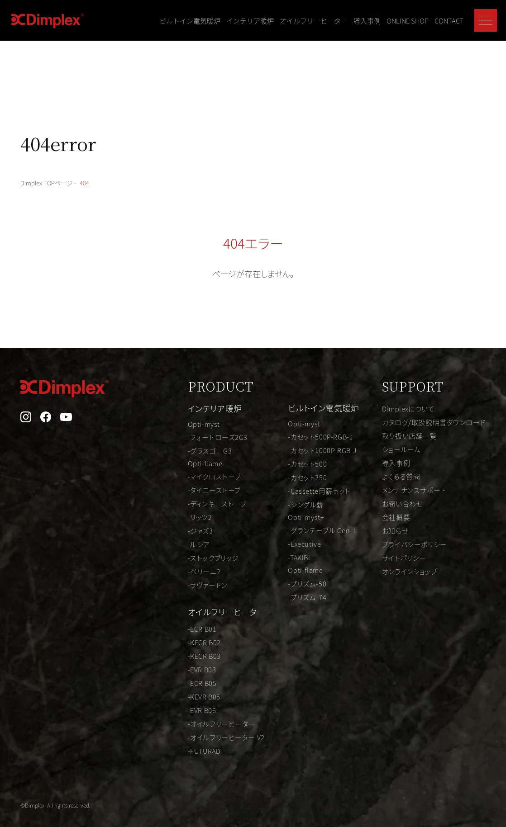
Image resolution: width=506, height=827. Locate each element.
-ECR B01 (176, 624)
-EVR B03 (176, 665)
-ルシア (172, 543)
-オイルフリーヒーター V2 (202, 733)
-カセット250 (291, 475)
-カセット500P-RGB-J (305, 434)
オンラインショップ (403, 570)
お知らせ (387, 530)
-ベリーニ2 (178, 570)
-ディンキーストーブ (192, 502)
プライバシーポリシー (408, 543)
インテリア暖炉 (250, 20)
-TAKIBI (283, 556)
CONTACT (449, 20)
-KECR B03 (178, 652)
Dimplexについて (402, 407)
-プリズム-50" (292, 583)
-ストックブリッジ (188, 557)
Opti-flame (179, 462)
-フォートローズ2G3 (192, 435)
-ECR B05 (176, 679)
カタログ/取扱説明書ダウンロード (429, 421)
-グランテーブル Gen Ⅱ (309, 529)
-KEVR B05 (178, 692)
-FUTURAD (178, 747)
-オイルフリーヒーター (197, 719)
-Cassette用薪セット (304, 488)
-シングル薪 (289, 502)
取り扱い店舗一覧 (403, 435)
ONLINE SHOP (408, 20)
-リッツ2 (173, 516)
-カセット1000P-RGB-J (307, 448)
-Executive (288, 543)
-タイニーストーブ (189, 489)
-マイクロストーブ (189, 475)
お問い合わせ (395, 502)
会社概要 (388, 516)
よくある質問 (394, 475)
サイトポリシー (397, 557)
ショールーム (394, 448)
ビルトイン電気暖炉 (189, 20)
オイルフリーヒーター (314, 20)
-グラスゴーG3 (184, 448)
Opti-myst (177, 421)
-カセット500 (291, 461)
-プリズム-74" (292, 597)
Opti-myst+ (289, 515)
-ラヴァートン (182, 584)
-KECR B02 (178, 638)
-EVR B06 (176, 706)
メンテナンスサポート (408, 489)
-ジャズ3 (174, 530)
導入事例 (367, 20)
